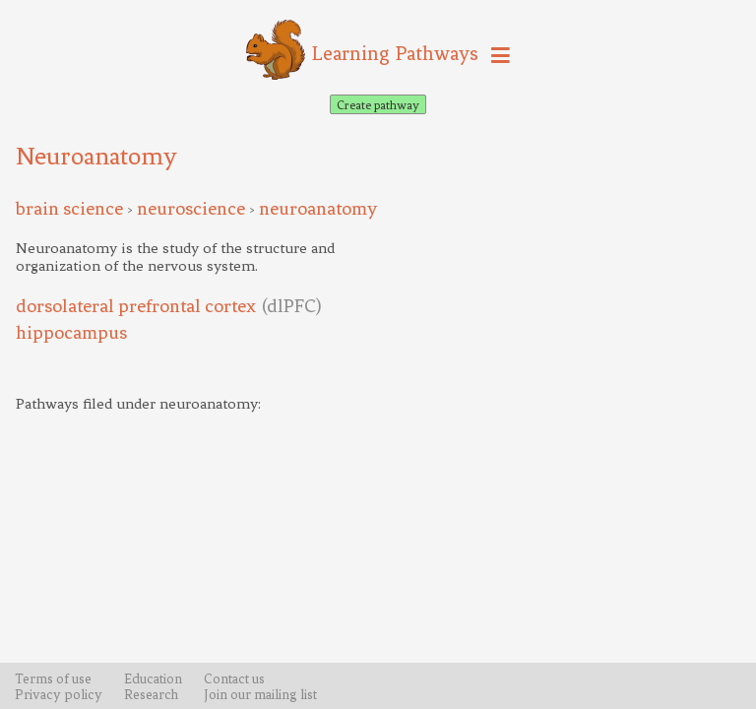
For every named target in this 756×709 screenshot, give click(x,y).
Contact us (234, 678)
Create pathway (378, 104)
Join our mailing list (260, 694)
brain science (69, 208)
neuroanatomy (318, 208)
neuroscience (191, 208)
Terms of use (53, 678)
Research (151, 694)
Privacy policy (58, 694)
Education (153, 678)
